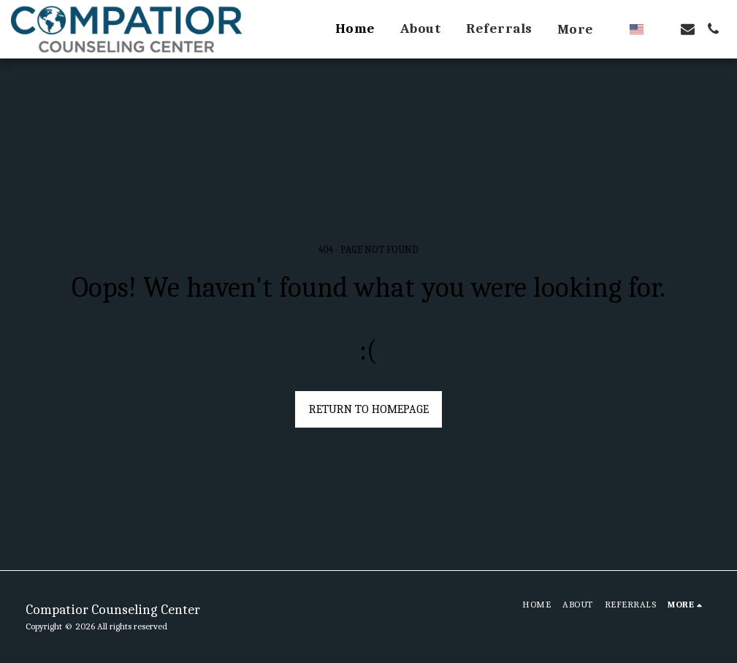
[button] (662, 29)
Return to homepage (369, 409)
